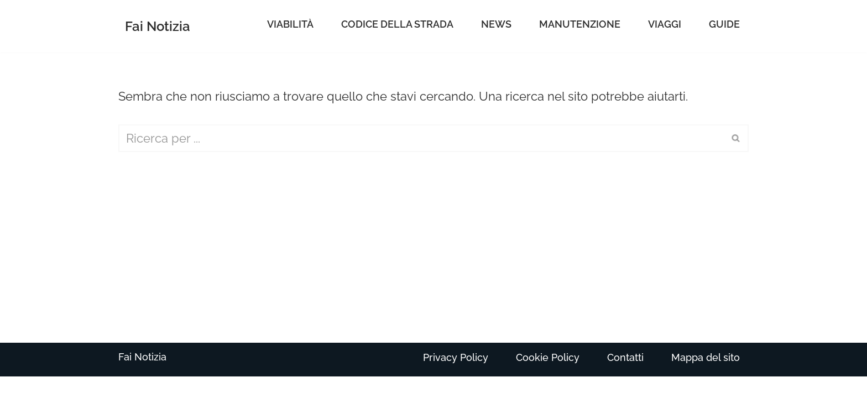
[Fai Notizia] (157, 26)
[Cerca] (421, 138)
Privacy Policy (455, 357)
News (496, 24)
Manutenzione (579, 24)
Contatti (625, 357)
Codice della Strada (397, 24)
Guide (724, 24)
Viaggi (664, 24)
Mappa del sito (705, 357)
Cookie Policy (547, 357)
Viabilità (290, 24)
